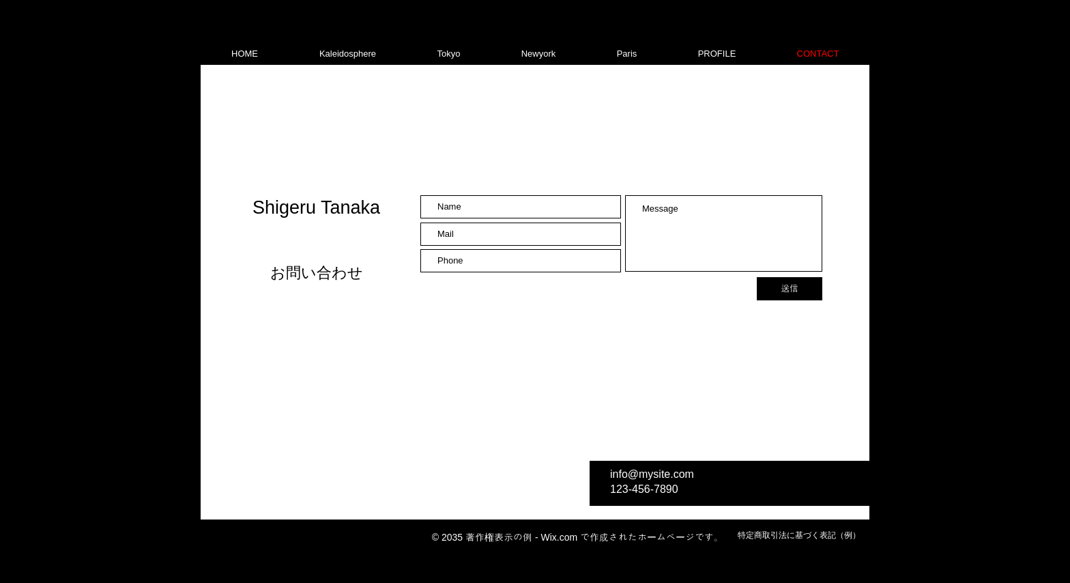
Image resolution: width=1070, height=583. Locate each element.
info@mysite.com (652, 474)
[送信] (789, 288)
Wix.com (558, 537)
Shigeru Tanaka (316, 207)
